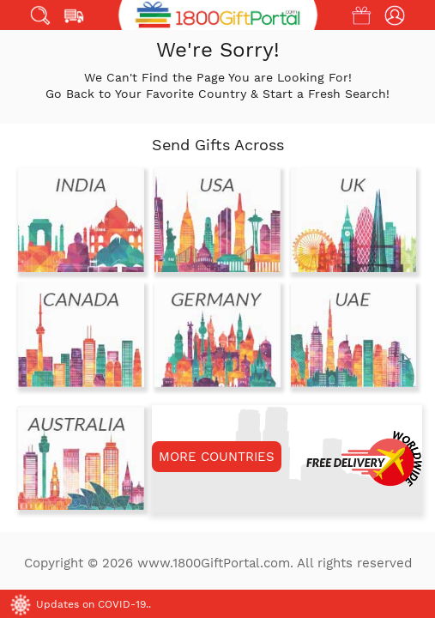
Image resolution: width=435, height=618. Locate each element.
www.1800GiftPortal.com (213, 563)
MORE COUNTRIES (217, 456)
